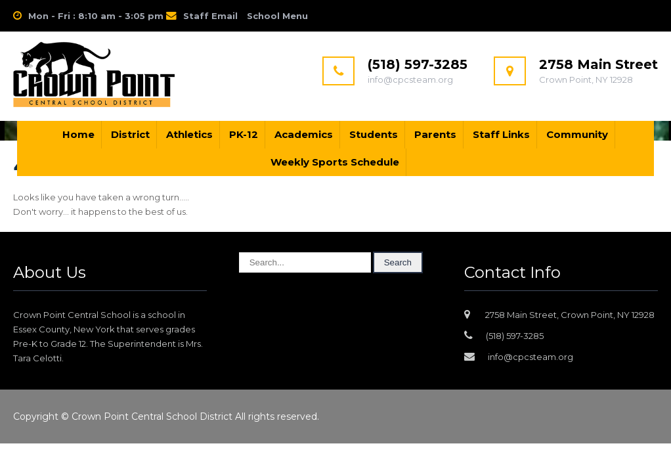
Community (577, 134)
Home (78, 134)
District (130, 134)
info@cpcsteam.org (530, 356)
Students (373, 134)
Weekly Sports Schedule (335, 162)
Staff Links (501, 134)
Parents (435, 134)
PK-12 (243, 134)
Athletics (189, 134)
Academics (303, 134)
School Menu (277, 16)
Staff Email (210, 16)
